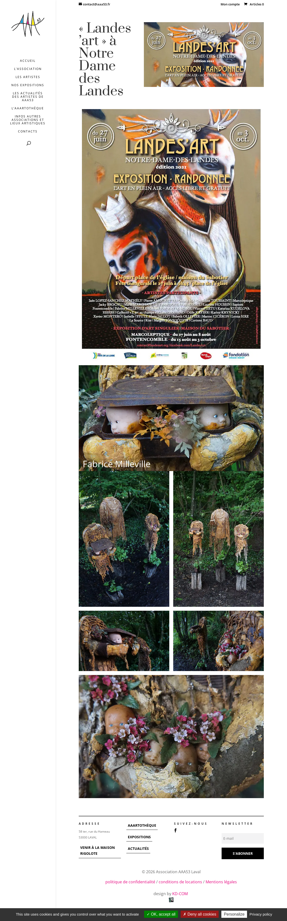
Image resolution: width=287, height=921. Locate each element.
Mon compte (230, 4)
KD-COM (180, 893)
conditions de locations (180, 882)
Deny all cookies (199, 914)
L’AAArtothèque (28, 108)
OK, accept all (161, 914)
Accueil (28, 61)
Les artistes (28, 77)
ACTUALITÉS (138, 848)
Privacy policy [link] (260, 914)
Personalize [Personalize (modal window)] (234, 914)
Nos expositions (27, 85)
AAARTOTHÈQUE (142, 825)
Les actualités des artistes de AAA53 (28, 97)
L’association (28, 69)
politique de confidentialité (130, 882)
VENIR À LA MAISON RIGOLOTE (97, 850)
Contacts (28, 131)
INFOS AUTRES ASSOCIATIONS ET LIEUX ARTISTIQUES (27, 120)
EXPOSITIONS (139, 837)
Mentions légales (221, 882)
